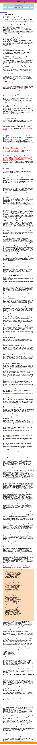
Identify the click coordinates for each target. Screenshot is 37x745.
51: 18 (6, 195)
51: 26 (6, 208)
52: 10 (6, 217)
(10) (4, 660)
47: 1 (5, 38)
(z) (3, 384)
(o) (3, 344)
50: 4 (5, 147)
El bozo (18, 1)
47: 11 (6, 45)
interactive (9, 4)
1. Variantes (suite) (8, 14)
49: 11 (6, 120)
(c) (3, 287)
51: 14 (6, 181)
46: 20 (6, 19)
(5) (13, 302)
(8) (3, 633)
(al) (4, 430)
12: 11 (8, 225)
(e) (3, 300)
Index (31, 2)
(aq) (4, 443)
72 (3, 157)
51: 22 (6, 202)
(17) (22, 690)
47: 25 (6, 83)
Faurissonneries (28, 741)
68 (3, 147)
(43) (12, 255)
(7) (3, 548)
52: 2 (5, 211)
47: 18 (6, 64)
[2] (11, 565)
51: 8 (5, 166)
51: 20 (6, 199)
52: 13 (6, 219)
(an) (4, 435)
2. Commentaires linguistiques (11, 275)
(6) (3, 522)
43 (3, 69)
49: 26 (6, 137)
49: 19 (6, 135)
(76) (14, 254)
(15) (4, 688)
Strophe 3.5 (20, 2)
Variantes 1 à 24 (3, 12)
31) (3, 33)
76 (3, 168)
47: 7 (5, 42)
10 (11, 225)
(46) (16, 257)
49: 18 (6, 133)
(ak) (4, 427)
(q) (3, 353)
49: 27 (6, 140)
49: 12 (6, 128)
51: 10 (6, 168)
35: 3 (18, 690)
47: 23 (6, 81)
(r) (3, 356)
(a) (3, 277)
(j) (3, 325)
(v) (3, 369)
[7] (21, 567)
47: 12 (6, 49)
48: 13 (29, 393)
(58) (4, 243)
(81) (28, 256)
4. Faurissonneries (8, 702)
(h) (3, 315)
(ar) (4, 446)
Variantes (6, 741)
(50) (15, 126)
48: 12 (6, 100)
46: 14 (6, 16)
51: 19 (6, 197)
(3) (3, 502)
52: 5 (5, 215)
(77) (9, 272)
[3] (25, 565)
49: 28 (6, 142)
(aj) (4, 425)
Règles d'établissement (10, 2)
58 (3, 128)
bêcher (19, 321)
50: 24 (6, 154)
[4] (5, 566)
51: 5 (5, 161)
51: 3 (23, 458)
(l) (3, 337)
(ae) (4, 401)
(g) (3, 313)
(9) (3, 643)
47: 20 (6, 66)
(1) (12, 240)
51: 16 (6, 192)
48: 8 (5, 98)
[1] (6, 565)
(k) (3, 331)
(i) (3, 320)
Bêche (16, 321)
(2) (6, 285)
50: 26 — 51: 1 (7, 157)
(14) (4, 686)
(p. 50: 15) (5, 385)
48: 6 (5, 86)
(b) (3, 281)
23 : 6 (13, 251)
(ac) (4, 393)
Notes (21, 741)
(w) (4, 371)
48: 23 (6, 106)
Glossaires (26, 2)
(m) (4, 339)
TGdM (34, 2)
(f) (3, 306)
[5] (13, 478)
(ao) (4, 438)
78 (5, 226)
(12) (4, 674)
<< (8, 7)
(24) (18, 256)
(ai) (4, 420)
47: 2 (5, 40)
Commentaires (14, 741)
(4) (3, 510)
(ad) (4, 395)
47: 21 (6, 69)
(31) (22, 363)
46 (3, 86)
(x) (3, 374)
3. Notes (5, 455)
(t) (3, 363)
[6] (17, 567)
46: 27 (6, 36)
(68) (20, 243)
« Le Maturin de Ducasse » (17, 481)
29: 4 (32, 225)
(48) (30, 255)
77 (3, 171)
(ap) (4, 440)
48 (3, 100)
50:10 (32, 393)
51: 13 (6, 177)
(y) (3, 380)
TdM (2, 2)
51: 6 (5, 164)
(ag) (4, 409)
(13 (3, 690)
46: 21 (6, 23)
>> (29, 7)
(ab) (4, 390)
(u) (19, 298)
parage (20, 307)
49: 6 (5, 110)
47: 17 (6, 56)
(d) (3, 292)
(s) (3, 360)
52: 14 (6, 230)
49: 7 (5, 112)
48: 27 (6, 108)
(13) (10, 118)
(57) (32, 242)
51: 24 (6, 204)
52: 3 (5, 213)
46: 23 (6, 26)
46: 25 (6, 31)
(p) (3, 347)
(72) (16, 246)
